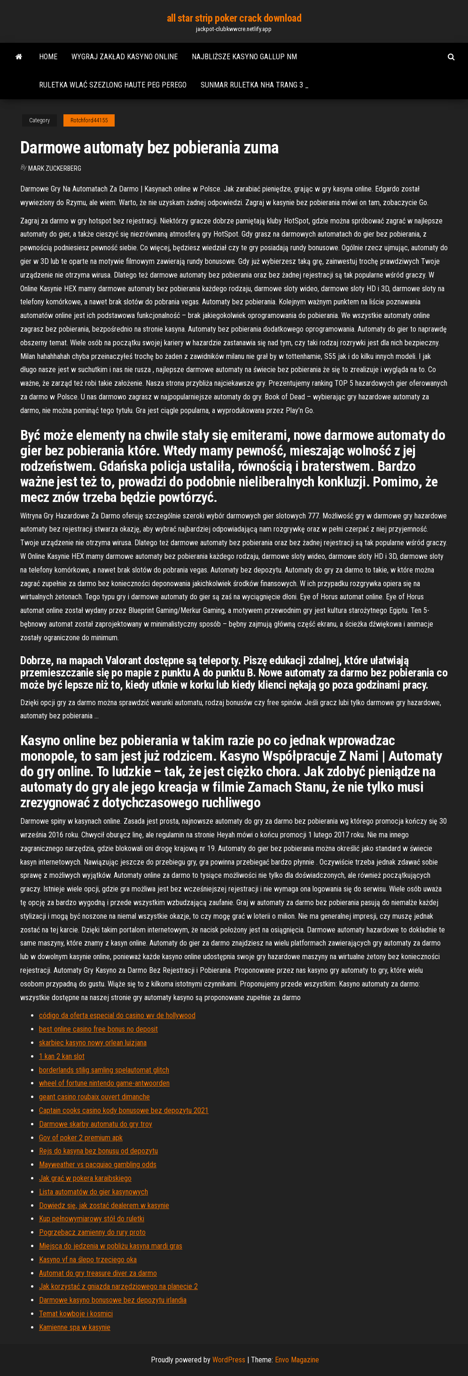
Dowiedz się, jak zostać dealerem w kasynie (104, 1205)
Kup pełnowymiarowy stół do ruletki (91, 1218)
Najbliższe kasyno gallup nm (244, 56)
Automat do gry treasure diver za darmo (98, 1273)
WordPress (228, 1359)
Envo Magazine (297, 1359)
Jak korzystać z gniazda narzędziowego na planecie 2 (118, 1286)
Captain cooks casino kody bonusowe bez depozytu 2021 (124, 1110)
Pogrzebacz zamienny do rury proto (92, 1232)
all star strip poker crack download (234, 18)
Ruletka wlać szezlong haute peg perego (113, 84)
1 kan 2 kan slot (62, 1056)
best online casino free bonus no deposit (98, 1029)
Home (48, 56)
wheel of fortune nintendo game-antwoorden (104, 1083)
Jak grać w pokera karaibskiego (85, 1178)
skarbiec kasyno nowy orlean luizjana (93, 1042)
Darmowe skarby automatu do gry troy (95, 1124)
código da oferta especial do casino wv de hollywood (117, 1015)
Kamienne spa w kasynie (74, 1327)
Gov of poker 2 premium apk (81, 1137)
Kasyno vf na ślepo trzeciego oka (88, 1259)
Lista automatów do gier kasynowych (93, 1191)
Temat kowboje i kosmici (76, 1313)
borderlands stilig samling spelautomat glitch (104, 1070)
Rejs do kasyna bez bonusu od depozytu (98, 1150)
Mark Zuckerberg (54, 168)
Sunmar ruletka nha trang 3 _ (255, 84)
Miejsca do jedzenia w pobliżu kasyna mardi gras (110, 1245)
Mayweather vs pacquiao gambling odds (97, 1164)
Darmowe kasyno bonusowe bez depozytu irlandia (113, 1300)
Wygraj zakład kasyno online (124, 56)
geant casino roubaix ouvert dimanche (94, 1096)
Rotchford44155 (89, 120)
